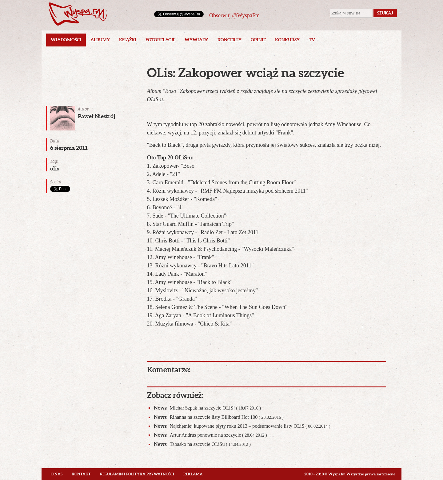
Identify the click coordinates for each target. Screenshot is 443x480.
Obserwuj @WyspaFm (234, 15)
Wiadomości (66, 39)
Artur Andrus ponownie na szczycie (210, 435)
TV (312, 39)
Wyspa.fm (78, 14)
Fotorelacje (160, 39)
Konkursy (287, 39)
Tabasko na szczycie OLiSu (202, 444)
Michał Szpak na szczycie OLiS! (207, 408)
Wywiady (196, 39)
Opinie (258, 39)
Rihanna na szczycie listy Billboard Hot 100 (219, 417)
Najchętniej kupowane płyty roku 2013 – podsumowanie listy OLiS (242, 426)
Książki (127, 39)
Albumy (100, 39)
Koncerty (229, 39)
